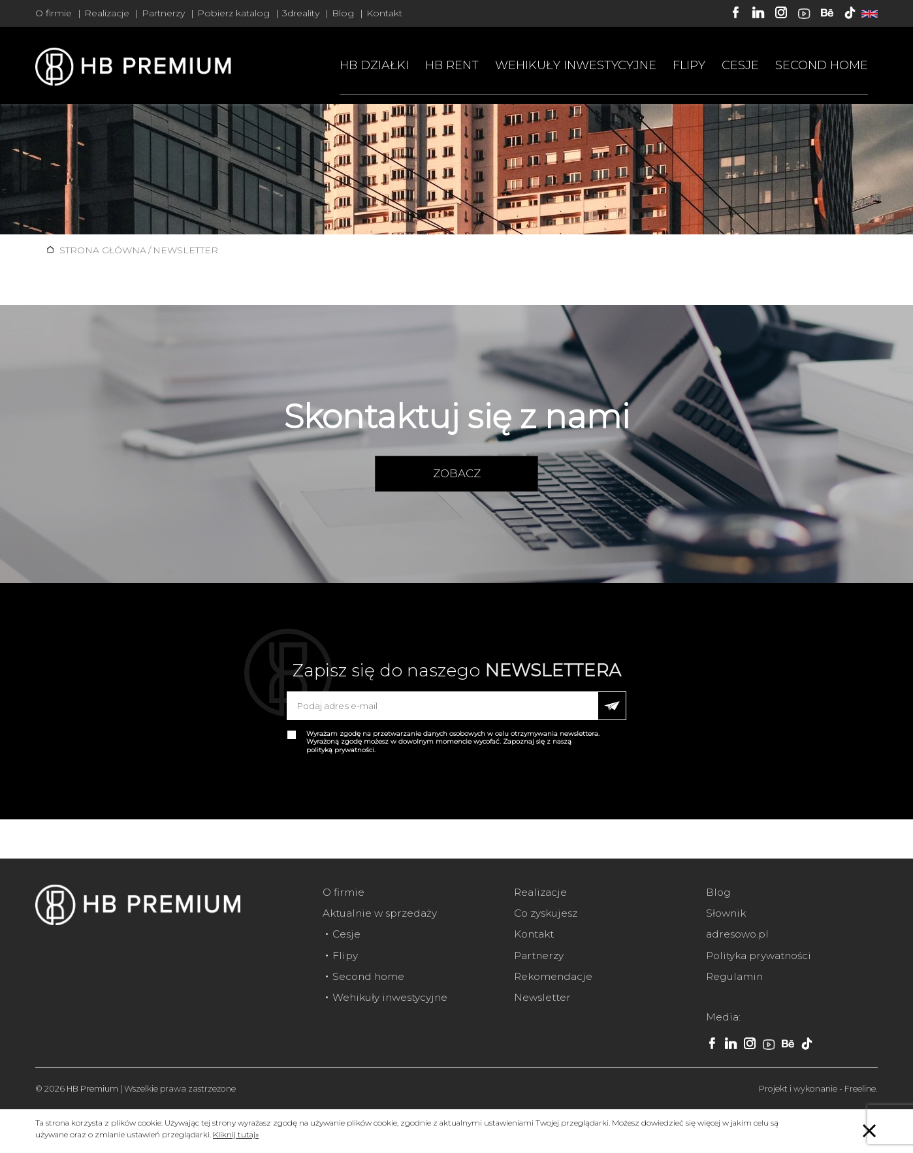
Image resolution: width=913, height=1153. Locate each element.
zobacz (457, 473)
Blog (343, 13)
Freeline (860, 1089)
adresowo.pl (737, 934)
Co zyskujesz (545, 913)
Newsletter (542, 997)
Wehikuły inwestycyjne (575, 64)
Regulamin (734, 976)
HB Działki (374, 64)
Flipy (689, 64)
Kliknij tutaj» (236, 1134)
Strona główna (102, 250)
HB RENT (452, 64)
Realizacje (106, 13)
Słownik (726, 913)
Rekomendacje (553, 976)
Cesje (740, 64)
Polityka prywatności (758, 955)
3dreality (300, 13)
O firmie (53, 13)
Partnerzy (163, 13)
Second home (821, 64)
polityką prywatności (340, 750)
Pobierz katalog (233, 13)
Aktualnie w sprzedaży (380, 913)
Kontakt (384, 13)
